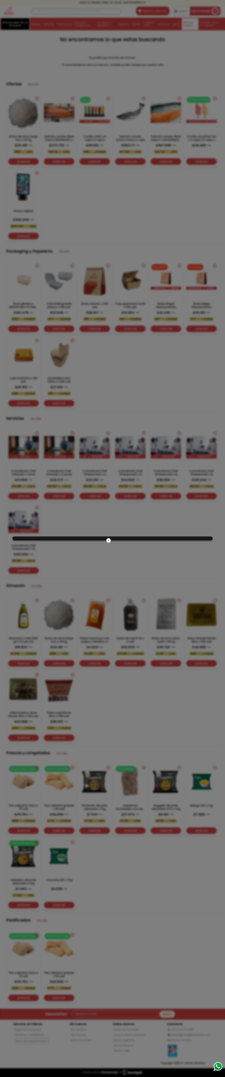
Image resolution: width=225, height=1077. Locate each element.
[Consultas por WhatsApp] (218, 1066)
